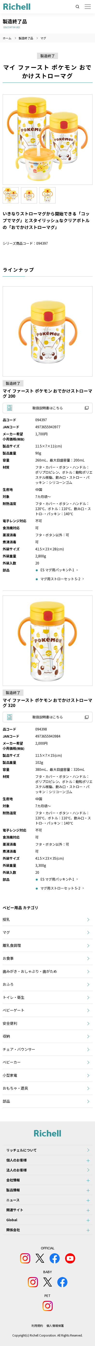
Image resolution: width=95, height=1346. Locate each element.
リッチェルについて (21, 1150)
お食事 (8, 958)
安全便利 (10, 1023)
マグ (43, 38)
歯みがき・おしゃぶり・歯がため (30, 971)
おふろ (8, 984)
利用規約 (37, 1325)
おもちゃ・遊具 (15, 1088)
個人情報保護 (55, 1325)
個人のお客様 (16, 1160)
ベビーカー (12, 1062)
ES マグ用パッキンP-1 (57, 570)
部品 (6, 1101)
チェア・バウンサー (19, 1049)
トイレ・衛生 (13, 997)
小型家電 (10, 1075)
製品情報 (13, 1189)
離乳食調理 (12, 945)
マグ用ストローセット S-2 (60, 579)
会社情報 (13, 1180)
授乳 (6, 919)
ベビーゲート (13, 1010)
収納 (6, 1036)
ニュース (13, 1199)
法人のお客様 (16, 1170)
